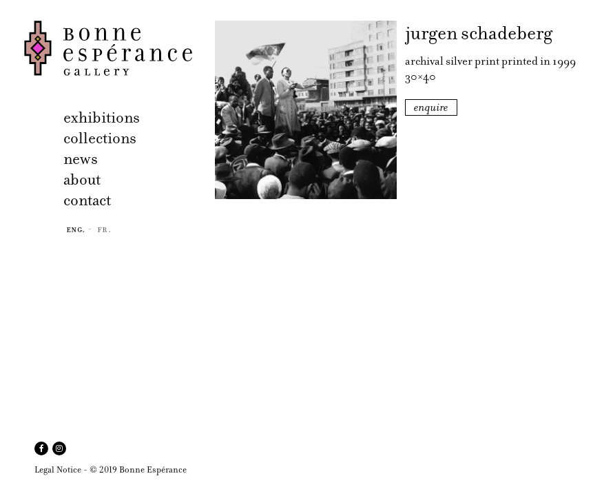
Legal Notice (57, 469)
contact (87, 200)
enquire (431, 107)
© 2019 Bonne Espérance (138, 469)
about (82, 179)
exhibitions (101, 117)
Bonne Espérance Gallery (115, 48)
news (80, 158)
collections (99, 138)
